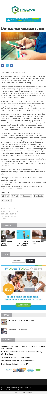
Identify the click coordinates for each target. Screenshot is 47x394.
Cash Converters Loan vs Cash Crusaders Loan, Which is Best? (21, 353)
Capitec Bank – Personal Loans (17, 329)
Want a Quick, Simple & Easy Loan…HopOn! (23, 243)
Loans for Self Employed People (7, 243)
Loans (16, 209)
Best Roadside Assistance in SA (14, 364)
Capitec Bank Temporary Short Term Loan (21, 320)
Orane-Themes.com (14, 389)
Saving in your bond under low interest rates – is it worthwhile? (23, 347)
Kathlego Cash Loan (38, 242)
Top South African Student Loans (15, 357)
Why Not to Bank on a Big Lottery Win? (18, 360)
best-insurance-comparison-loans (11, 213)
